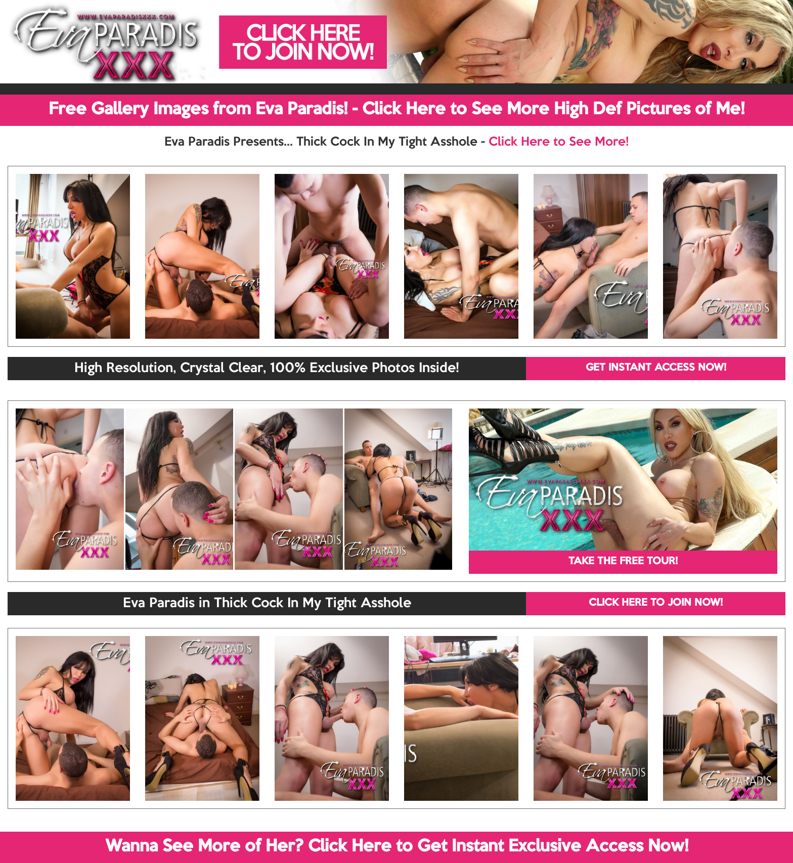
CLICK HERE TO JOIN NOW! (656, 603)
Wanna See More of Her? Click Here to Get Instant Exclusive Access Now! (396, 846)
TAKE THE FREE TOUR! (623, 561)
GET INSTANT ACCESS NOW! (656, 368)
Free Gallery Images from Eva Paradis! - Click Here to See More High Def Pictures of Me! (396, 109)
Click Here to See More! (559, 142)
